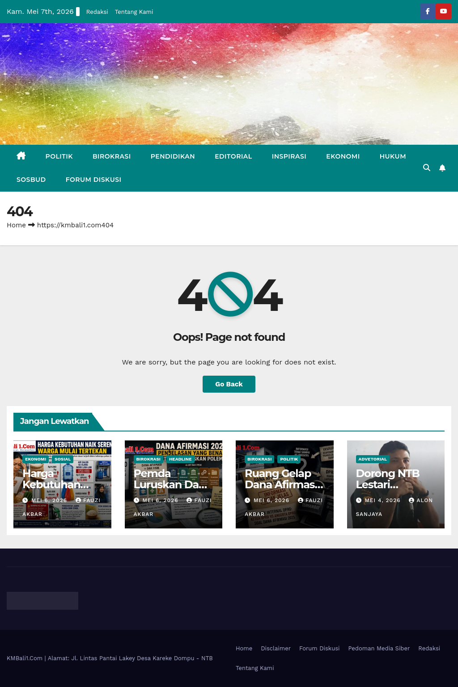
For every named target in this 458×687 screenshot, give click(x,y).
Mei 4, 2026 (384, 500)
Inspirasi (289, 156)
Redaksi (97, 11)
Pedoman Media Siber (379, 648)
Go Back (229, 384)
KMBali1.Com (26, 658)
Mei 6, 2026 (50, 500)
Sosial (63, 459)
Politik (59, 156)
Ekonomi (343, 156)
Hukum (393, 156)
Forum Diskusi (94, 180)
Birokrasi (112, 156)
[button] (426, 167)
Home (16, 225)
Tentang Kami (134, 11)
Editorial (233, 156)
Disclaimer (276, 648)
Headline (180, 459)
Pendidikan (173, 156)
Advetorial (373, 459)
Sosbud (31, 180)
